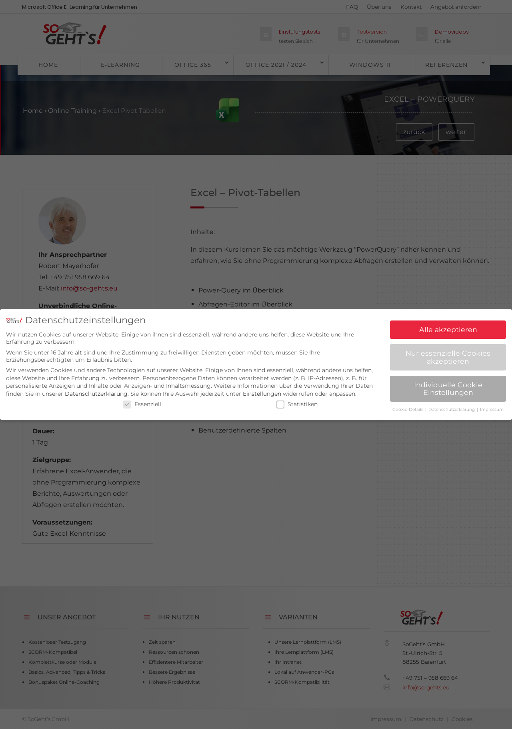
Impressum (492, 406)
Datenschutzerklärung (96, 390)
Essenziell (142, 401)
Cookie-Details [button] (408, 406)
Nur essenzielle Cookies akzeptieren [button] (448, 354)
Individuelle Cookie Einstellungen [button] (448, 385)
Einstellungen (262, 390)
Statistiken (297, 401)
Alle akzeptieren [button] (448, 326)
